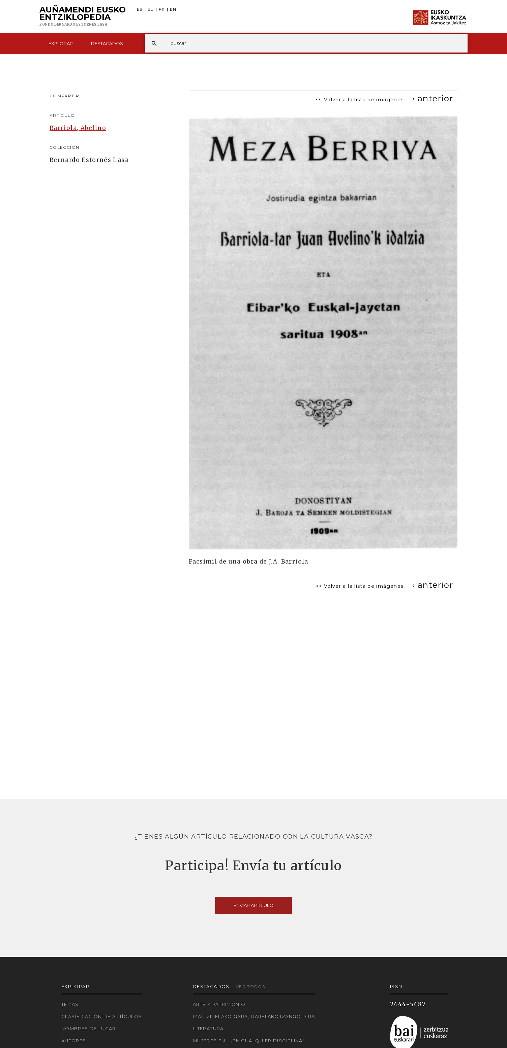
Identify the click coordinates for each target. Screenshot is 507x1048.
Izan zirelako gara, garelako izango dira (254, 1016)
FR (162, 9)
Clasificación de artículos (101, 1016)
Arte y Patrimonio (219, 1004)
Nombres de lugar (88, 1028)
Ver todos (250, 986)
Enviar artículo (253, 905)
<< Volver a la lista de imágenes (360, 100)
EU (151, 9)
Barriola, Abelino (78, 128)
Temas (70, 1004)
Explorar (61, 43)
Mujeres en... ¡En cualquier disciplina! (248, 1040)
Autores (73, 1040)
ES (140, 9)
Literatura (208, 1028)
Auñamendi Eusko (82, 16)
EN (173, 9)
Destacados (107, 43)
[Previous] (433, 98)
